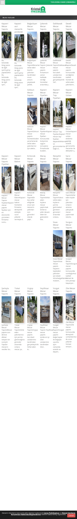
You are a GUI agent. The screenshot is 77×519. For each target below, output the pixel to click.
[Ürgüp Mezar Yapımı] (32, 319)
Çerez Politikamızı (51, 513)
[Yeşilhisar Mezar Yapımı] (45, 317)
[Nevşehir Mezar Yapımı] (58, 186)
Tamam (71, 516)
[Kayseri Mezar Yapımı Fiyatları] (6, 189)
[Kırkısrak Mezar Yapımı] (32, 188)
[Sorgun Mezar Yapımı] (70, 252)
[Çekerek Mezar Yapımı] (45, 54)
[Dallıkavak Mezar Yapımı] (58, 52)
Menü (2, 2)
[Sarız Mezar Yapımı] (70, 186)
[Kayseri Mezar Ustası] (70, 120)
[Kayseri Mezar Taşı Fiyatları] (58, 119)
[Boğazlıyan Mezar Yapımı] (32, 54)
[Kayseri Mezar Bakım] (19, 188)
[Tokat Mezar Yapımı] (19, 319)
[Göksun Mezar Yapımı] (32, 119)
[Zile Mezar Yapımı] (70, 317)
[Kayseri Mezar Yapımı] (6, 54)
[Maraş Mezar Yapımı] (45, 188)
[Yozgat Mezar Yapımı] (58, 320)
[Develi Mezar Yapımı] (70, 54)
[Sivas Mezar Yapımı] (58, 251)
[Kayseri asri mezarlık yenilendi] (19, 55)
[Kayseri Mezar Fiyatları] (45, 120)
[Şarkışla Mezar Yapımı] (6, 319)
